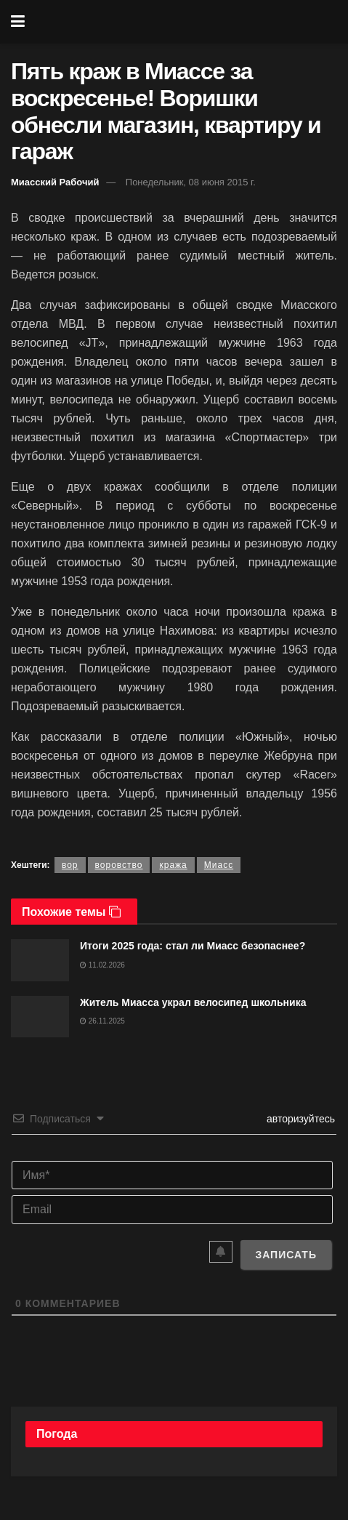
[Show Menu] (18, 22)
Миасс (218, 865)
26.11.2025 (102, 1021)
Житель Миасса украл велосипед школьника (193, 1002)
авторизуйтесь (299, 1119)
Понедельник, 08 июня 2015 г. (191, 182)
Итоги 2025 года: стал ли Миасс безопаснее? (192, 946)
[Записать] (285, 1254)
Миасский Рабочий (55, 182)
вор (70, 865)
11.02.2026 (102, 965)
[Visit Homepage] (184, 21)
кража (173, 865)
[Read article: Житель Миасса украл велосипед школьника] (40, 1016)
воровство (119, 865)
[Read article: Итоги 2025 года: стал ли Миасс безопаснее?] (40, 960)
